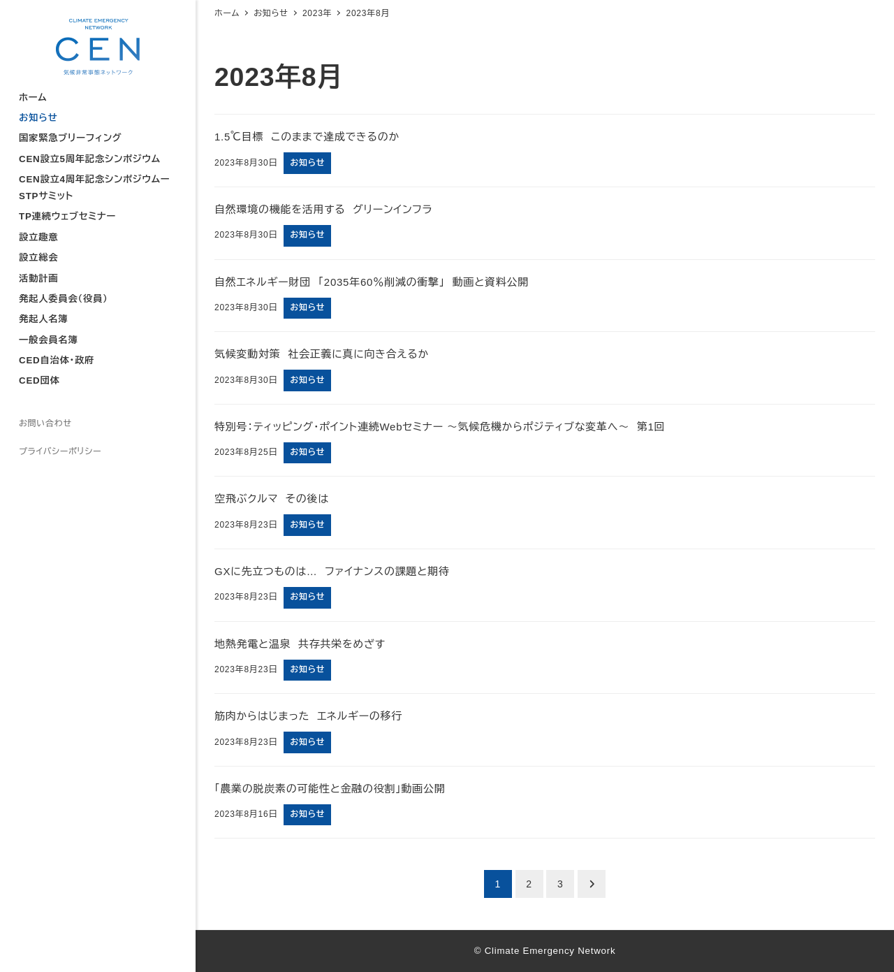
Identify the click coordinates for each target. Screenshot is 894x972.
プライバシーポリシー (60, 451)
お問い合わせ (45, 423)
